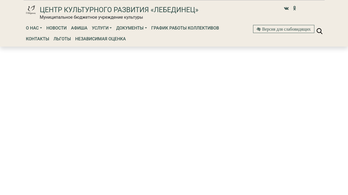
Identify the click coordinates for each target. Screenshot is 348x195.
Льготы (62, 38)
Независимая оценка (100, 38)
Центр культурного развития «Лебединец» (119, 10)
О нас (32, 28)
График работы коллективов (185, 28)
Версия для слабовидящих (286, 29)
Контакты (37, 38)
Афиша (79, 28)
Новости (56, 28)
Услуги (100, 28)
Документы (129, 28)
